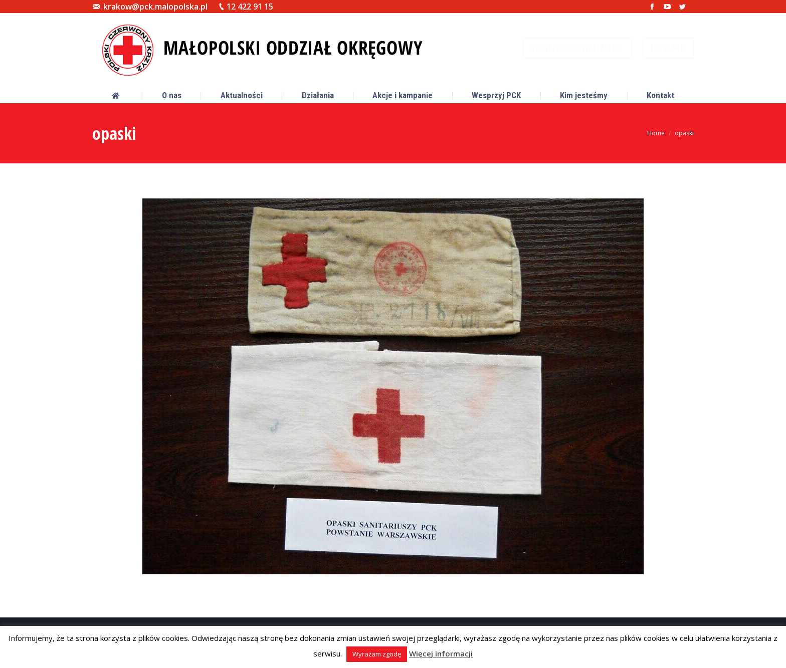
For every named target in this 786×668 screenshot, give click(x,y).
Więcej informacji (441, 653)
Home (656, 133)
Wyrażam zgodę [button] (376, 653)
